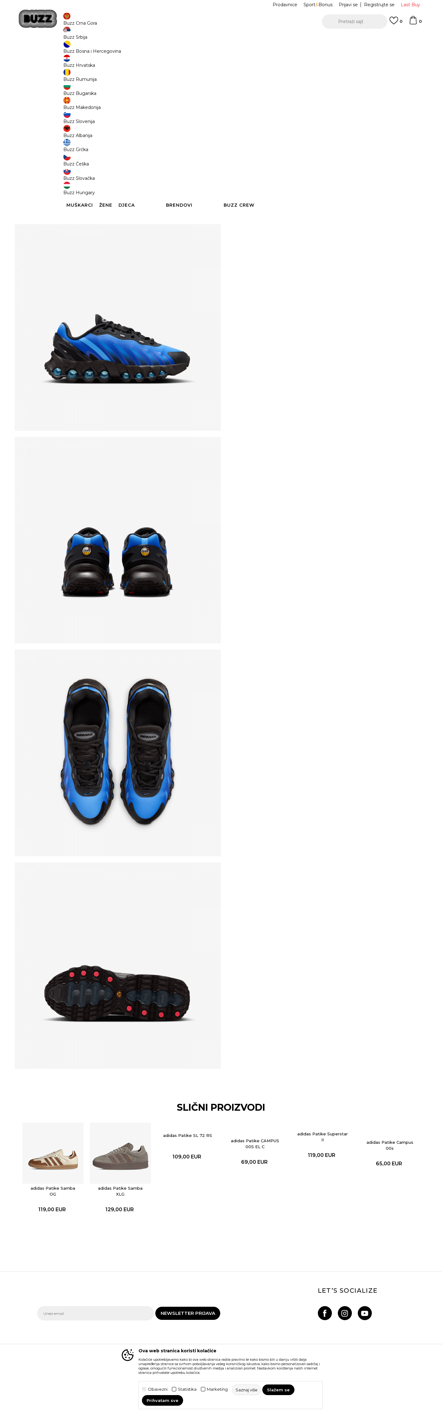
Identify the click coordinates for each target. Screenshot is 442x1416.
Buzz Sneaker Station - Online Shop (69, 50)
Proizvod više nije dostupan (281, 147)
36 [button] (266, 103)
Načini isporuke (123, 1320)
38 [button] (336, 103)
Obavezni (158, 1389)
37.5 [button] (313, 103)
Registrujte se (379, 4)
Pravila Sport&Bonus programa (199, 1334)
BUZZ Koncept (264, 1313)
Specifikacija (315, 215)
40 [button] (243, 117)
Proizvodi (115, 50)
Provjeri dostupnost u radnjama (315, 235)
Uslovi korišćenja (195, 1313)
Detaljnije (313, 201)
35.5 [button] (243, 103)
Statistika (187, 1389)
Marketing (217, 1389)
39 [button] (383, 103)
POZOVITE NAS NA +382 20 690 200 (208, 40)
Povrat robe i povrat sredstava (128, 1332)
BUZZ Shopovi (263, 1339)
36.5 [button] (289, 103)
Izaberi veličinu (251, 93)
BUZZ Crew (260, 1331)
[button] (354, 21)
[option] (221, 40)
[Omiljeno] (395, 23)
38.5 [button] (359, 103)
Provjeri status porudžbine (65, 1320)
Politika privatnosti (197, 1322)
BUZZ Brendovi (265, 1322)
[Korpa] (415, 23)
